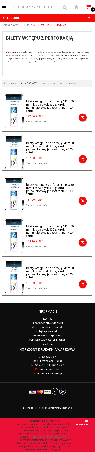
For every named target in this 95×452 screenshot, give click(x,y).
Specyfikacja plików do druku (47, 322)
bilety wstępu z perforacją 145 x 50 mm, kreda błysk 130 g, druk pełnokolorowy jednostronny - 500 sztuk (50, 272)
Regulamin (47, 343)
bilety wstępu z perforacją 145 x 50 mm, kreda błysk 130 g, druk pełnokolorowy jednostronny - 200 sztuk (50, 147)
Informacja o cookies (33, 407)
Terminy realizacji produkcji (47, 335)
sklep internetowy (53, 407)
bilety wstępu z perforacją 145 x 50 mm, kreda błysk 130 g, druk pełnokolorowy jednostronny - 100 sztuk (50, 106)
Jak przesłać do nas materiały (47, 327)
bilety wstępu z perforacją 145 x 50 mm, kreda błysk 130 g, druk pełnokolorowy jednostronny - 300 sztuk (50, 189)
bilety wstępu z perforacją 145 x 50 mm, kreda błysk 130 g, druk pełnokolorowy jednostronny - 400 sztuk (50, 231)
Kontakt (47, 318)
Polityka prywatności (47, 331)
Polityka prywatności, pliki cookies (47, 339)
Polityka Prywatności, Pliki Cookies (49, 436)
